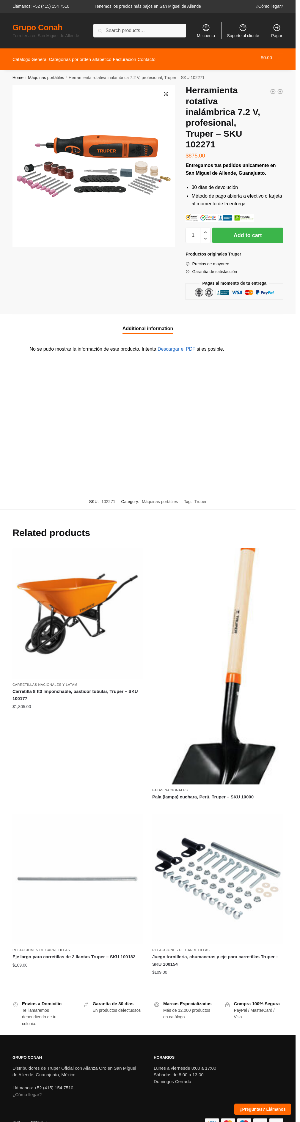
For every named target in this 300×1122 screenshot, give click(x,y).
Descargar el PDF (176, 345)
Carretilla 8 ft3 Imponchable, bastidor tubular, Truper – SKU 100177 (75, 691)
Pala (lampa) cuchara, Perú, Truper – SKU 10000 (203, 793)
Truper (200, 498)
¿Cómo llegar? (269, 6)
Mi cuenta (206, 30)
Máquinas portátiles (46, 74)
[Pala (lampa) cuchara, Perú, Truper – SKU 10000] (217, 663)
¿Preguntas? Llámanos (263, 1109)
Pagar (276, 30)
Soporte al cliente (243, 30)
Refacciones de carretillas (41, 946)
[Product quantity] (193, 231)
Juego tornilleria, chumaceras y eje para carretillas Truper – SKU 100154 (215, 957)
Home (17, 74)
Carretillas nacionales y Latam (44, 681)
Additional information (147, 324)
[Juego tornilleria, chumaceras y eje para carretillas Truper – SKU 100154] (217, 875)
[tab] (147, 320)
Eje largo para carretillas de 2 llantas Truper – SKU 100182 (74, 953)
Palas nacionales (170, 786)
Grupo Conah (37, 27)
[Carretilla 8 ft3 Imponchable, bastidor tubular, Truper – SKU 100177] (77, 610)
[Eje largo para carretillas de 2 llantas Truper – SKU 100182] (77, 875)
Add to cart (248, 232)
